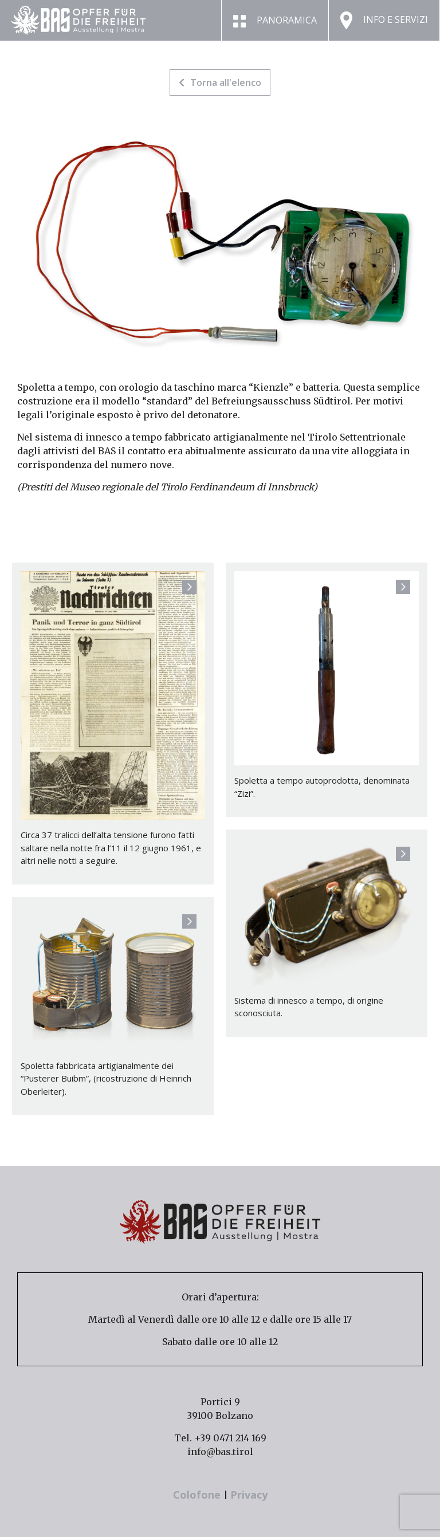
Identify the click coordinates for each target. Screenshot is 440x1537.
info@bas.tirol (220, 1451)
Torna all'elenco (220, 82)
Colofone (198, 1494)
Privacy (249, 1494)
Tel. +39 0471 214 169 (220, 1438)
